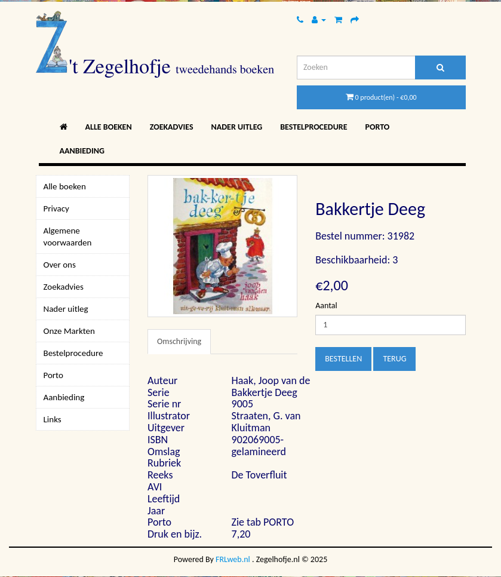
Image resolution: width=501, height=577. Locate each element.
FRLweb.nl (233, 559)
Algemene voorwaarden (68, 236)
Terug (394, 359)
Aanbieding (82, 151)
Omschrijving (179, 341)
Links (53, 419)
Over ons (60, 264)
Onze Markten (69, 331)
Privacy (56, 208)
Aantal (326, 305)
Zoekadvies (171, 127)
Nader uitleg (237, 127)
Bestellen (343, 359)
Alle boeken (108, 127)
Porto (377, 127)
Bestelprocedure (313, 127)
